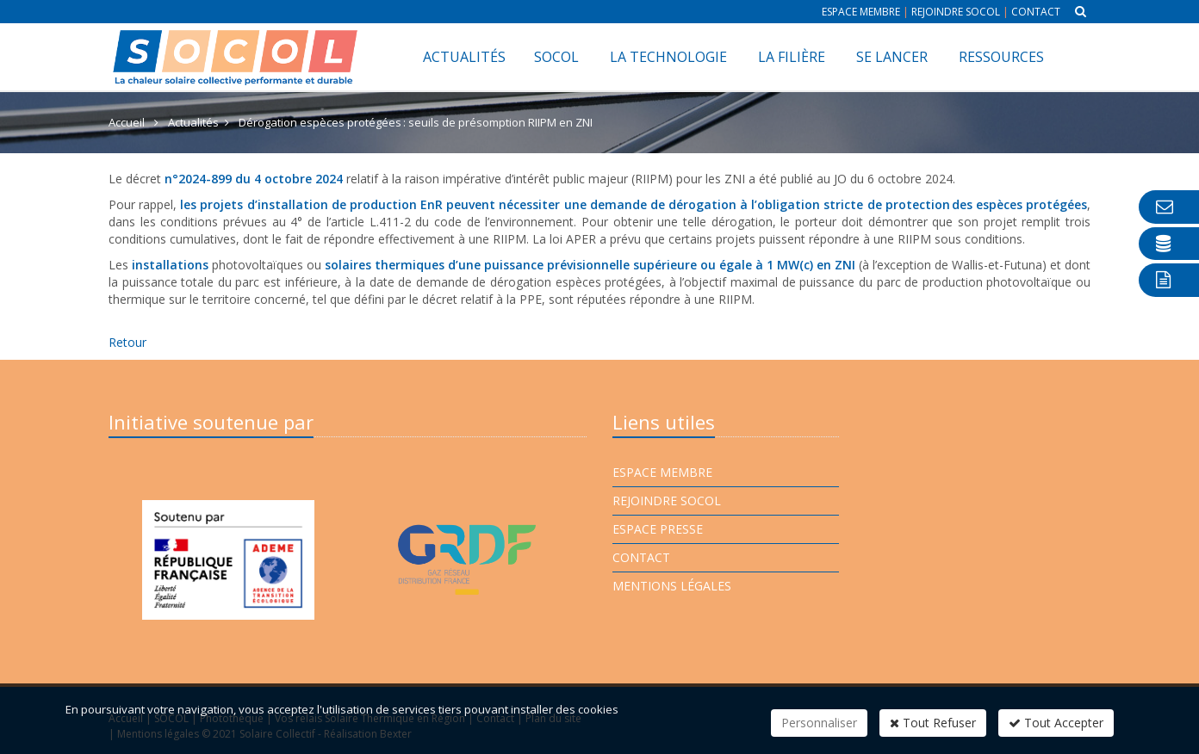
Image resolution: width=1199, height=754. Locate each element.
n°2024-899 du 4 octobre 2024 (254, 178)
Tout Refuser (933, 722)
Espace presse (657, 529)
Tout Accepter (1056, 722)
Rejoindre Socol (955, 11)
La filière (791, 56)
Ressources (1001, 56)
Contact (1035, 11)
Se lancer (892, 56)
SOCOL (556, 56)
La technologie (668, 56)
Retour (127, 342)
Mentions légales (671, 586)
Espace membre (861, 11)
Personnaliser (819, 722)
